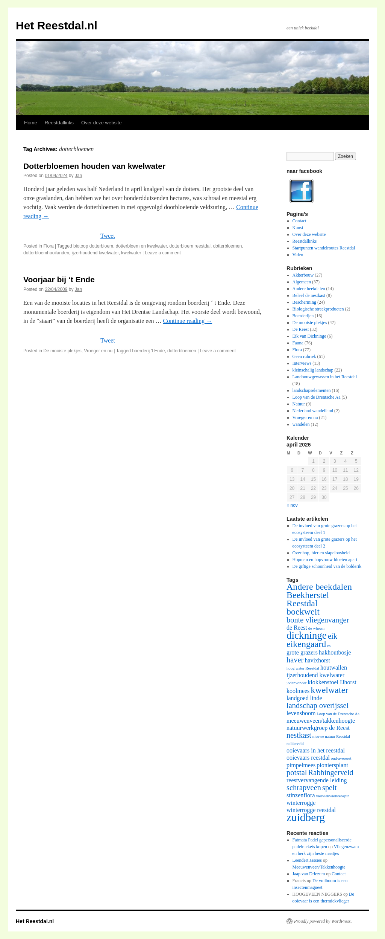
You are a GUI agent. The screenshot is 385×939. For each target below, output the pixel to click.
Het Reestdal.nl (56, 25)
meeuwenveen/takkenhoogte (320, 720)
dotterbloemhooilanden (46, 252)
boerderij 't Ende (148, 350)
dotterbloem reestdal (190, 246)
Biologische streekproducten (318, 309)
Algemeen (302, 281)
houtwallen (333, 667)
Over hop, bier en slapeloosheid (321, 552)
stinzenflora (300, 795)
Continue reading (187, 321)
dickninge (306, 635)
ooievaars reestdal (308, 757)
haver (294, 660)
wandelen (301, 424)
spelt (329, 787)
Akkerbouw (303, 275)
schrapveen (303, 787)
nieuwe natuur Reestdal (331, 736)
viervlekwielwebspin (333, 796)
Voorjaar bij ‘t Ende (59, 279)
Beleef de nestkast (309, 295)
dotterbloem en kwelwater (141, 246)
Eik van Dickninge (309, 336)
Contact (299, 220)
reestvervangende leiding (316, 780)
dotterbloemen (227, 246)
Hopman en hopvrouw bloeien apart (325, 559)
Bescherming (304, 302)
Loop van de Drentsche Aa (317, 397)
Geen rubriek (304, 356)
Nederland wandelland (313, 410)
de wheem (316, 628)
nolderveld (295, 744)
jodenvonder (296, 683)
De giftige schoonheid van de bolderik (327, 566)
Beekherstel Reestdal (307, 599)
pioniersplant (332, 765)
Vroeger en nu (98, 350)
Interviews (302, 363)
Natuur (299, 404)
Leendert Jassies (307, 860)
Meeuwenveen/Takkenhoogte (319, 867)
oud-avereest (341, 758)
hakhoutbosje (335, 652)
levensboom (300, 713)
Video (298, 254)
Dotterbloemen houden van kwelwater (94, 166)
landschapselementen (312, 390)
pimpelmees (300, 765)
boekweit (303, 611)
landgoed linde (304, 698)
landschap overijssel (317, 705)
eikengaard (306, 644)
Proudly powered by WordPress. (323, 921)
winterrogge (300, 803)
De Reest (301, 329)
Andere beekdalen (309, 288)
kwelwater (131, 252)
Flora (48, 246)
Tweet (107, 235)
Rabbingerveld (330, 772)
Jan (78, 175)
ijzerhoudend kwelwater (95, 252)
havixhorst (317, 660)
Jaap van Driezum (309, 873)
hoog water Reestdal (302, 668)
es (328, 646)
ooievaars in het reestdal (315, 750)
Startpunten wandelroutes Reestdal (324, 248)
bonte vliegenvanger (317, 620)
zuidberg (305, 817)
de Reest (296, 627)
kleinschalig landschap (313, 370)
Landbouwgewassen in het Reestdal (325, 376)
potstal (296, 772)
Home (30, 122)
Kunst (298, 227)
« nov (292, 505)
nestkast (298, 735)
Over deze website (101, 122)
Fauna (298, 343)
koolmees (297, 691)
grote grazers (302, 652)
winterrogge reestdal (311, 810)
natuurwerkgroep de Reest (318, 728)
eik (332, 636)
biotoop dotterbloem (93, 246)
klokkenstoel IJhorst (332, 682)
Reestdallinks (59, 122)
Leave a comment (162, 252)
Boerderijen (303, 315)
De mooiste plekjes (62, 350)
